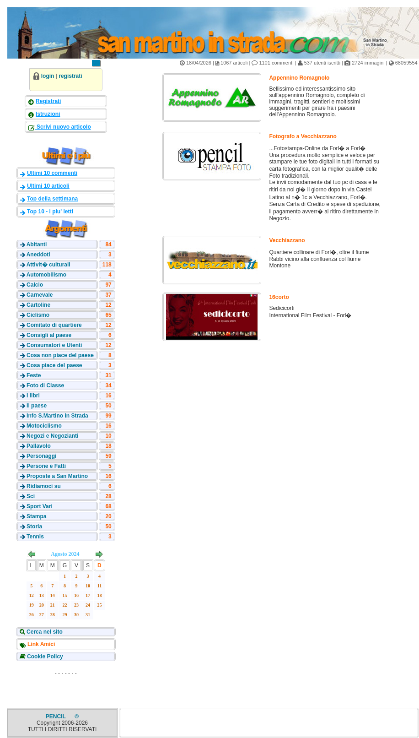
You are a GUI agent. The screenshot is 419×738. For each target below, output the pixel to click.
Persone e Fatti (46, 466)
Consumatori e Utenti (54, 345)
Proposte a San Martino (57, 476)
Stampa (36, 516)
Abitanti (37, 244)
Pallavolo (39, 446)
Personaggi (41, 456)
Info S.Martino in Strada (57, 415)
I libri (33, 395)
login (47, 76)
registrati (70, 76)
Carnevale (40, 295)
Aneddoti (38, 254)
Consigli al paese (49, 335)
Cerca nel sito (44, 632)
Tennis (35, 536)
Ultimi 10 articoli (48, 186)
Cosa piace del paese (54, 365)
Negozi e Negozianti (52, 436)
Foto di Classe (45, 385)
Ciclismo (38, 315)
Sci (31, 496)
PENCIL (56, 716)
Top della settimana (52, 198)
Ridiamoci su (44, 486)
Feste (34, 375)
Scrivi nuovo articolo (63, 127)
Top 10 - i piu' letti (50, 211)
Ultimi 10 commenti (52, 173)
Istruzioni (48, 114)
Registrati (48, 101)
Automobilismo (46, 274)
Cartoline (38, 305)
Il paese (37, 405)
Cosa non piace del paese (60, 355)
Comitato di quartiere (54, 325)
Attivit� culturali (48, 264)
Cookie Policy (44, 656)
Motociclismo (44, 426)
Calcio (35, 285)
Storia (34, 526)
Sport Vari (40, 506)
